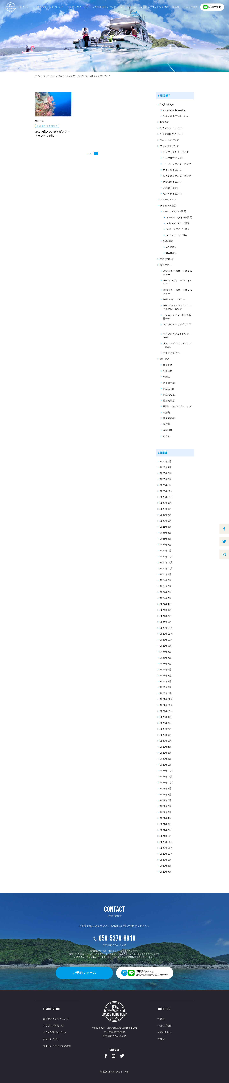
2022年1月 (165, 764)
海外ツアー (166, 265)
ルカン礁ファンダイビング (47, 126)
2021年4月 (165, 818)
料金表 (175, 7)
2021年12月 (166, 770)
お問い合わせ (164, 1032)
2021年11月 (166, 776)
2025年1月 (165, 550)
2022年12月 (166, 699)
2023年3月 (165, 681)
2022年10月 (166, 711)
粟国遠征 (167, 430)
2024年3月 (165, 610)
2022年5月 (165, 741)
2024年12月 (166, 556)
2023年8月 (165, 651)
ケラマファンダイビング (176, 152)
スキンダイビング (169, 140)
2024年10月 (166, 568)
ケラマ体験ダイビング (104, 7)
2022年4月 (165, 746)
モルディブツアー (172, 353)
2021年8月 (165, 794)
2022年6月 (165, 735)
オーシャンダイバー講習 (179, 217)
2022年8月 (165, 723)
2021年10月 (166, 782)
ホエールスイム (128, 7)
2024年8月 (165, 580)
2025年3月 (165, 538)
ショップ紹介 (191, 7)
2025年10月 (166, 497)
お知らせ (164, 122)
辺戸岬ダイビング (172, 193)
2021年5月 (165, 812)
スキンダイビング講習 (178, 223)
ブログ (160, 1039)
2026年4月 (165, 467)
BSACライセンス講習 (174, 211)
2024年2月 (165, 616)
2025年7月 (165, 515)
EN (26, 7)
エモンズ (167, 365)
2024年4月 (165, 604)
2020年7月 (165, 872)
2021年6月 (165, 806)
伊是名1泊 (168, 388)
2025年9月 (165, 503)
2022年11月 (166, 705)
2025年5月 (165, 527)
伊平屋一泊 (169, 382)
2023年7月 (165, 657)
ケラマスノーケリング (171, 128)
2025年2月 (165, 544)
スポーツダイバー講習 (178, 229)
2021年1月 (165, 836)
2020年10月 (166, 854)
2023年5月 (165, 669)
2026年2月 (165, 479)
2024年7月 (165, 586)
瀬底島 (166, 424)
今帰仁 (166, 376)
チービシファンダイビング (177, 164)
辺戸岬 (166, 436)
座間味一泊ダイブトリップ (177, 406)
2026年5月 (165, 461)
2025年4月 (165, 532)
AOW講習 (171, 247)
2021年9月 (165, 788)
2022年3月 (165, 753)
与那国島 (167, 370)
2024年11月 (166, 562)
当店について (167, 259)
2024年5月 (165, 598)
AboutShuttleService (174, 110)
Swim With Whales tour (176, 116)
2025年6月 (165, 521)
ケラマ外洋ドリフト (173, 158)
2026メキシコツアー (174, 299)
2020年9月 (165, 860)
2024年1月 (165, 622)
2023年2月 (165, 687)
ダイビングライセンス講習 (154, 7)
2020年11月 (166, 848)
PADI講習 (168, 241)
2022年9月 (165, 717)
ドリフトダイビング (77, 7)
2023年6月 (165, 663)
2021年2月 (165, 830)
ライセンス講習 (168, 205)
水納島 (166, 412)
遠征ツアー (166, 359)
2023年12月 (166, 628)
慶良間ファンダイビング (50, 7)
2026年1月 (165, 485)
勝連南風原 (169, 400)
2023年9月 (165, 645)
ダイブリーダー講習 (176, 235)
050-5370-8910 (117, 938)
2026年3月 (165, 473)
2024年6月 (165, 592)
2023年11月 (166, 634)
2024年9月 (165, 574)
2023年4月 (165, 675)
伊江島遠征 (169, 394)
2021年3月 (165, 824)
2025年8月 (165, 509)
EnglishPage (167, 104)
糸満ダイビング (171, 187)
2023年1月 (165, 693)
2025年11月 (166, 491)
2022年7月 (165, 729)
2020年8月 (165, 865)
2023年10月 (166, 639)
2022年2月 (165, 758)
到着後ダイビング (172, 181)
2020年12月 (166, 842)
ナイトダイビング (172, 169)
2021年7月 (165, 800)
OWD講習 (171, 253)
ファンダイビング (169, 146)
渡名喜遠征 (169, 418)
